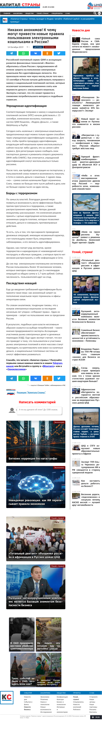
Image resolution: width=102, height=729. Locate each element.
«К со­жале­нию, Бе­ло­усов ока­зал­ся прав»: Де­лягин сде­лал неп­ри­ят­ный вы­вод (86, 298)
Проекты (77, 693)
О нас (67, 13)
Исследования (46, 712)
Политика (44, 699)
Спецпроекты (57, 13)
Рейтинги (76, 709)
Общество (29, 13)
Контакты (93, 712)
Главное (7, 13)
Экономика (59, 422)
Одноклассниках (17, 369)
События (28, 693)
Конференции (62, 697)
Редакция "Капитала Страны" (31, 392)
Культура (60, 699)
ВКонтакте (48, 366)
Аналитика (18, 13)
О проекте (93, 697)
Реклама (93, 709)
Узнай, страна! (43, 13)
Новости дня (81, 30)
